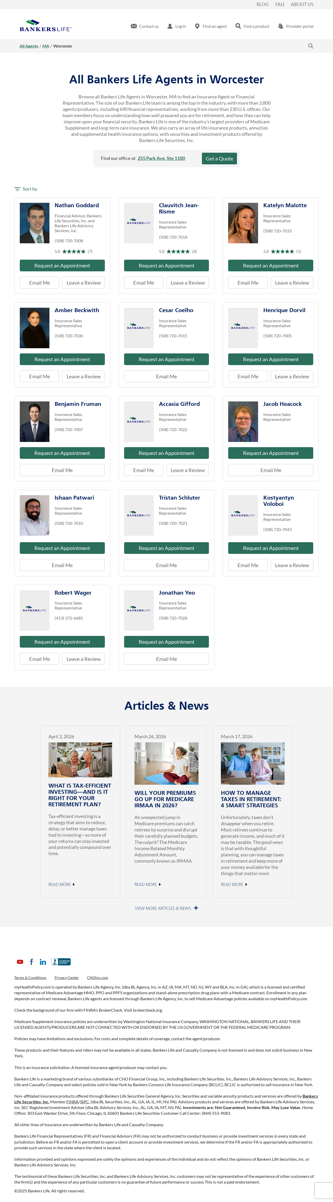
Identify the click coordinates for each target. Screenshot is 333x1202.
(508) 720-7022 (173, 429)
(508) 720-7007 (69, 429)
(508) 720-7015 (173, 335)
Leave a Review (81, 281)
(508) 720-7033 (277, 230)
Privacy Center (67, 977)
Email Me (39, 282)
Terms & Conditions (30, 977)
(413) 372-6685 (69, 617)
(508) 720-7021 (173, 523)
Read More (59, 885)
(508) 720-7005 (277, 335)
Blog (263, 4)
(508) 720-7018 (173, 236)
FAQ (279, 4)
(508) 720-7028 (173, 617)
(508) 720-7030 (69, 335)
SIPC (84, 1101)
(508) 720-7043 (277, 529)
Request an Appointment (62, 265)
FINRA (72, 1101)
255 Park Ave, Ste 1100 (161, 158)
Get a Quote (219, 158)
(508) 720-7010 (69, 523)
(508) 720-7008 (69, 240)
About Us (302, 4)
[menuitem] (145, 26)
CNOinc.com (97, 977)
